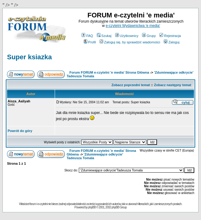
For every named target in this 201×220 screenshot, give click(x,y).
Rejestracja (170, 36)
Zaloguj (171, 42)
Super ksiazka (29, 57)
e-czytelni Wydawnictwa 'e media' (133, 26)
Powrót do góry (20, 131)
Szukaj (104, 36)
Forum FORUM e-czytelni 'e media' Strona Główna (109, 72)
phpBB (92, 207)
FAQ (87, 36)
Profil (90, 42)
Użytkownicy (126, 36)
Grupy (149, 36)
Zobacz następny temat (172, 85)
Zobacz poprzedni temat (130, 85)
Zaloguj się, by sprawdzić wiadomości (130, 42)
